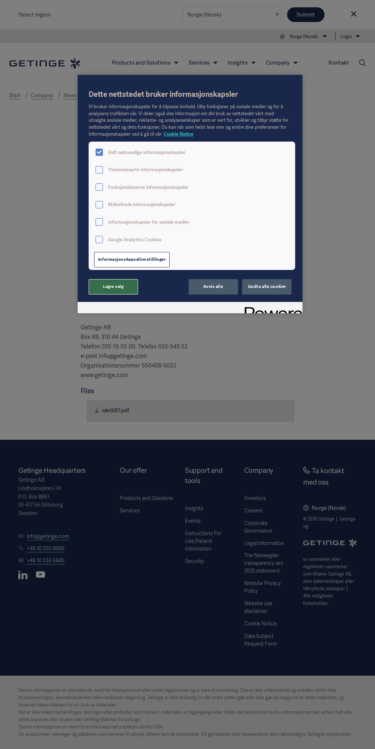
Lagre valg (113, 286)
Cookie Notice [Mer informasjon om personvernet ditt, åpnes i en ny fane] (178, 134)
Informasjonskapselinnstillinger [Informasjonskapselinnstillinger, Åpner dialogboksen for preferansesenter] (132, 259)
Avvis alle (213, 286)
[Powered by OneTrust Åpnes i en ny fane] (271, 308)
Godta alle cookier (267, 286)
